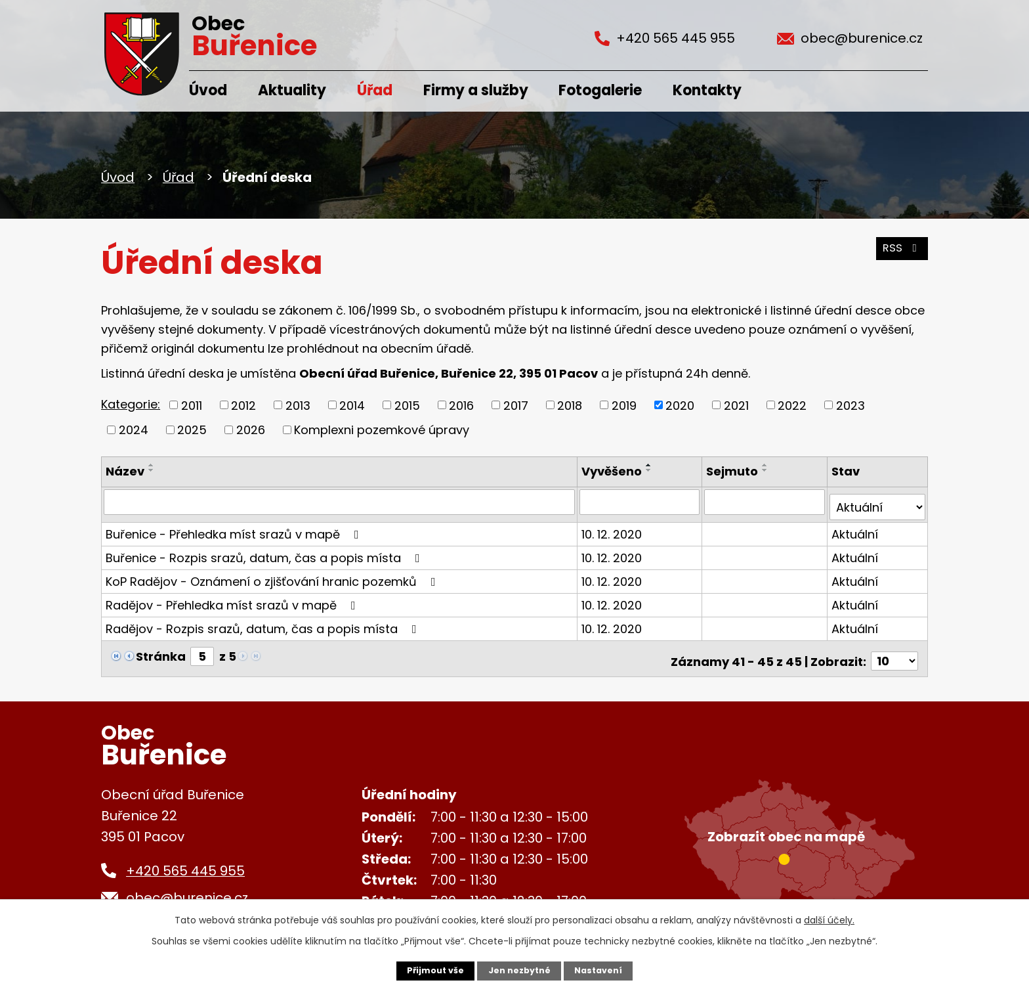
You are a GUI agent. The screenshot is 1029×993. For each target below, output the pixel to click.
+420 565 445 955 (185, 859)
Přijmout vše (430, 970)
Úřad (374, 90)
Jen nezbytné (519, 970)
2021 (736, 405)
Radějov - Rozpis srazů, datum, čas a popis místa (264, 623)
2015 (407, 405)
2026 (250, 430)
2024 (133, 430)
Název (125, 471)
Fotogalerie (600, 90)
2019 (624, 405)
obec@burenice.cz (187, 886)
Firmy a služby (475, 90)
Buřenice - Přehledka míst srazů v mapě (235, 528)
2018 (569, 405)
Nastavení (604, 970)
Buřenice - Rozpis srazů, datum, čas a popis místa (265, 552)
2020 (679, 405)
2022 (792, 405)
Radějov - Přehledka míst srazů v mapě (233, 599)
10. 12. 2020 (614, 528)
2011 (191, 405)
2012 (243, 405)
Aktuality (292, 90)
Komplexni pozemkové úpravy (381, 430)
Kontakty (707, 90)
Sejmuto (734, 471)
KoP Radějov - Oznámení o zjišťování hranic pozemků (273, 575)
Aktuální (855, 528)
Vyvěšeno (614, 471)
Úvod (208, 90)
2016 (461, 405)
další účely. (829, 918)
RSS (899, 254)
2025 (192, 430)
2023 (850, 405)
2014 (352, 405)
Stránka (161, 650)
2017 (515, 405)
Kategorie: (130, 404)
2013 (297, 405)
